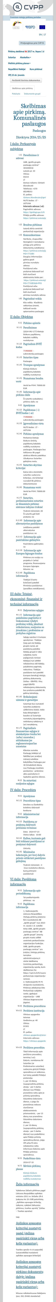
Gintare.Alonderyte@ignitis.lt (36, 197)
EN (40, 34)
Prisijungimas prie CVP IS (32, 43)
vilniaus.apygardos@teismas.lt (36, 1035)
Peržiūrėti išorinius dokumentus (26, 80)
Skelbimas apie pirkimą (22, 88)
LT (45, 34)
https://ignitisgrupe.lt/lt (34, 212)
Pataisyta (16, 93)
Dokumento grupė (32, 93)
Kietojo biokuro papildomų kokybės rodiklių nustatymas (32, 1176)
